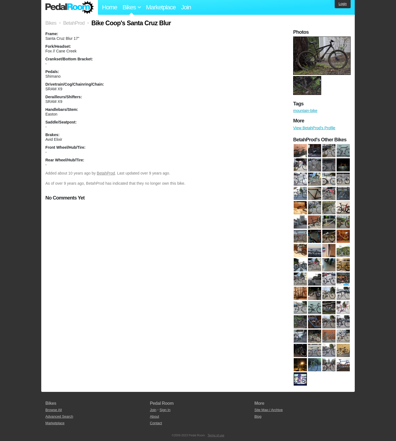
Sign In (165, 410)
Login (342, 4)
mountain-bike (305, 110)
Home (109, 7)
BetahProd (106, 173)
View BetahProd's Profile (314, 128)
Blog (258, 416)
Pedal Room (69, 7)
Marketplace (161, 7)
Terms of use (216, 435)
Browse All (53, 410)
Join (186, 7)
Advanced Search (59, 416)
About (154, 416)
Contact (156, 423)
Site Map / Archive (268, 410)
